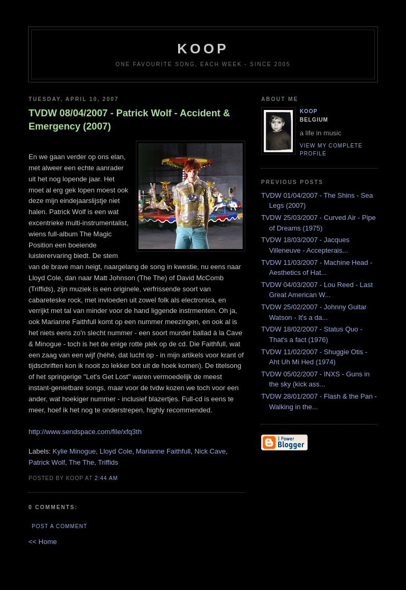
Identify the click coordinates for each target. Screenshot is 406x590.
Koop (309, 111)
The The (81, 462)
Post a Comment (59, 526)
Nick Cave (210, 451)
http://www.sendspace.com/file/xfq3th (85, 432)
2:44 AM (106, 478)
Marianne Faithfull (163, 451)
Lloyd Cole (115, 451)
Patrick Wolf (47, 462)
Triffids (108, 462)
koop (202, 49)
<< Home (43, 542)
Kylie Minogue (74, 451)
